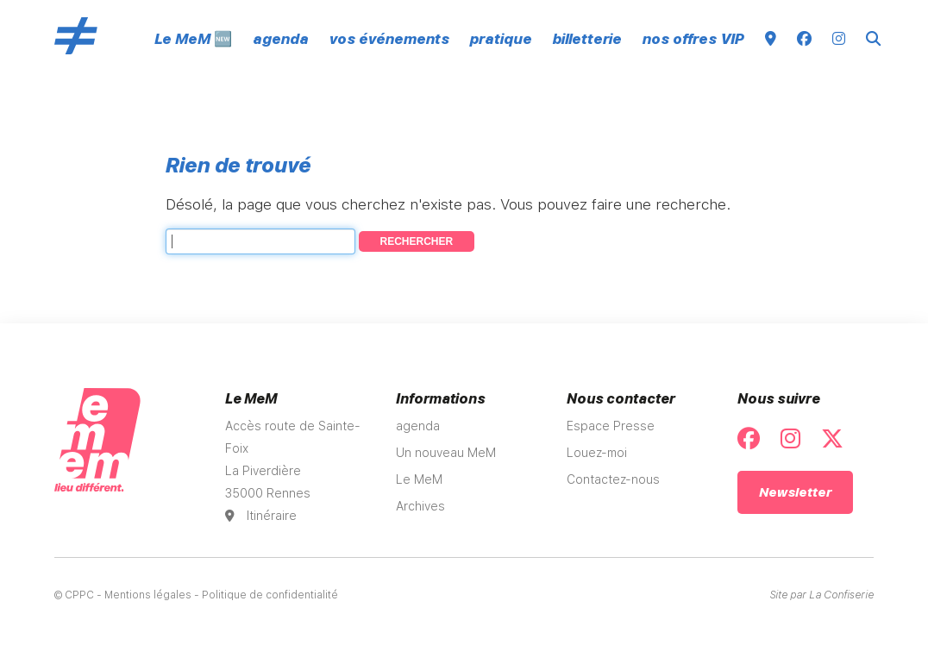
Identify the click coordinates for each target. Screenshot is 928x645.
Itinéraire (261, 516)
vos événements (389, 38)
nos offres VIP (693, 38)
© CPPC (74, 595)
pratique (501, 38)
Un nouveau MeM (446, 453)
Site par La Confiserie (821, 595)
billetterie (587, 38)
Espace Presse (611, 426)
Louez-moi (597, 453)
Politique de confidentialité (270, 595)
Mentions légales (147, 595)
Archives (420, 506)
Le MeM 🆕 (193, 38)
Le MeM (419, 479)
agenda (281, 38)
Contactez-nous (613, 479)
